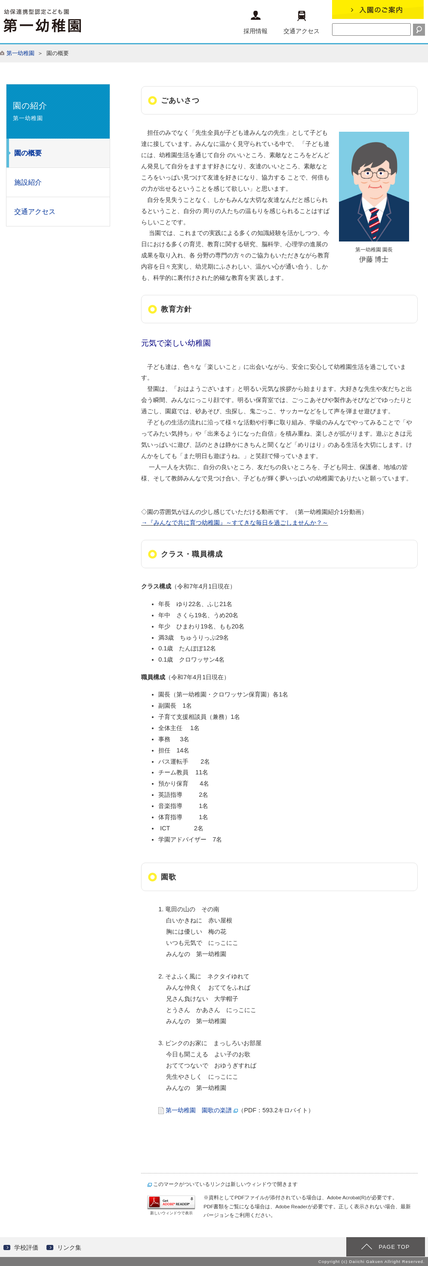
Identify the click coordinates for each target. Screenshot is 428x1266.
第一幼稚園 (20, 53)
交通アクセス (301, 22)
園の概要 (28, 153)
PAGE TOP (394, 1247)
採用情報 (255, 22)
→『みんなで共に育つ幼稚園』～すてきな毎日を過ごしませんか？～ (234, 522)
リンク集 (69, 1247)
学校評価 (26, 1247)
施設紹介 (28, 182)
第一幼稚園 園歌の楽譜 (199, 1110)
